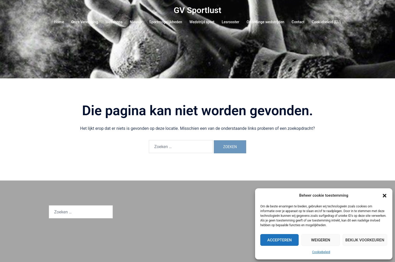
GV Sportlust (197, 10)
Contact (298, 22)
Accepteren (279, 240)
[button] (384, 195)
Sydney (141, 253)
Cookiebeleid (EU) (326, 22)
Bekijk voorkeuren (364, 240)
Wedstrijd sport (202, 22)
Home (59, 22)
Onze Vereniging (84, 22)
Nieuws (136, 22)
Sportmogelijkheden (165, 22)
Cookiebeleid (321, 252)
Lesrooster (230, 22)
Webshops (113, 22)
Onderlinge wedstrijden (265, 22)
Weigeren (320, 240)
